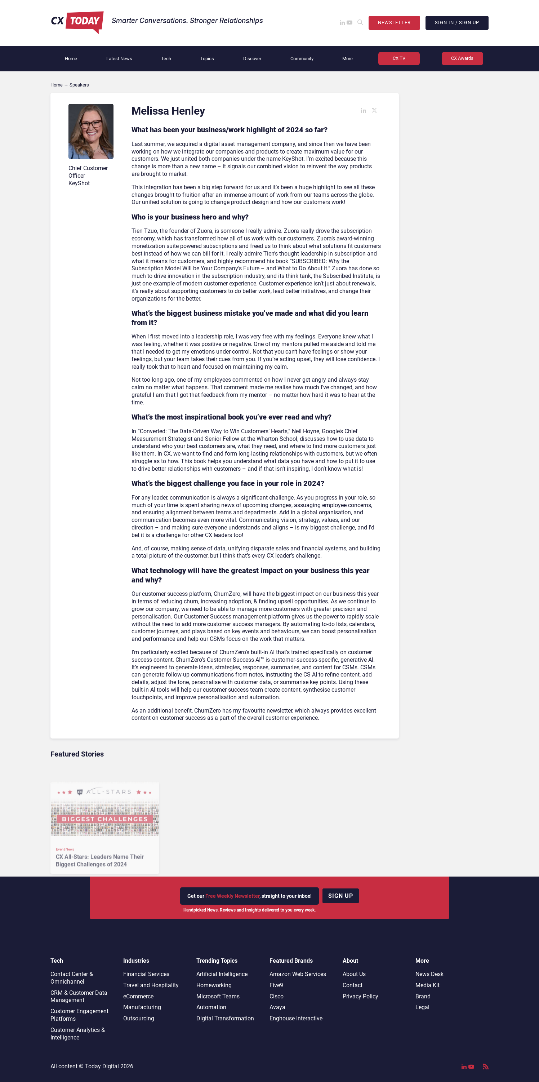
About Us (354, 974)
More (347, 58)
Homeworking (214, 985)
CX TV (399, 58)
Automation (211, 1007)
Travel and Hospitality (151, 985)
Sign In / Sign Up (457, 22)
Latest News (119, 58)
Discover (252, 58)
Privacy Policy (360, 996)
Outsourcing (138, 1018)
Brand (423, 996)
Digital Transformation (225, 1018)
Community (301, 58)
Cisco (277, 996)
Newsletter (394, 22)
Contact (352, 985)
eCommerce (138, 996)
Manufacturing (142, 1007)
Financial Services (146, 974)
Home (71, 58)
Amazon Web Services (298, 974)
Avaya (277, 1007)
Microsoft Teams (218, 996)
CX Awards (462, 58)
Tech (166, 58)
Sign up (340, 895)
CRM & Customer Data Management (78, 996)
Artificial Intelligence (222, 974)
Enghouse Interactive (296, 1018)
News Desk (429, 974)
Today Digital (102, 1066)
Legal (422, 1007)
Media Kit (427, 985)
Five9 (276, 985)
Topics (207, 58)
